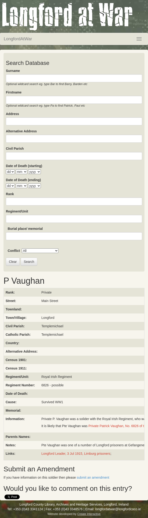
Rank (10, 194)
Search (29, 262)
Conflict (14, 251)
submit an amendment (93, 477)
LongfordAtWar (18, 39)
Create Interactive (88, 514)
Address (12, 114)
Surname (13, 71)
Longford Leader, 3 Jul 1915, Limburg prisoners (75, 453)
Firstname (14, 92)
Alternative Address (21, 131)
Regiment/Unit (17, 211)
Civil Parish (15, 148)
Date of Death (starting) (24, 166)
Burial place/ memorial (25, 229)
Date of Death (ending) (23, 180)
